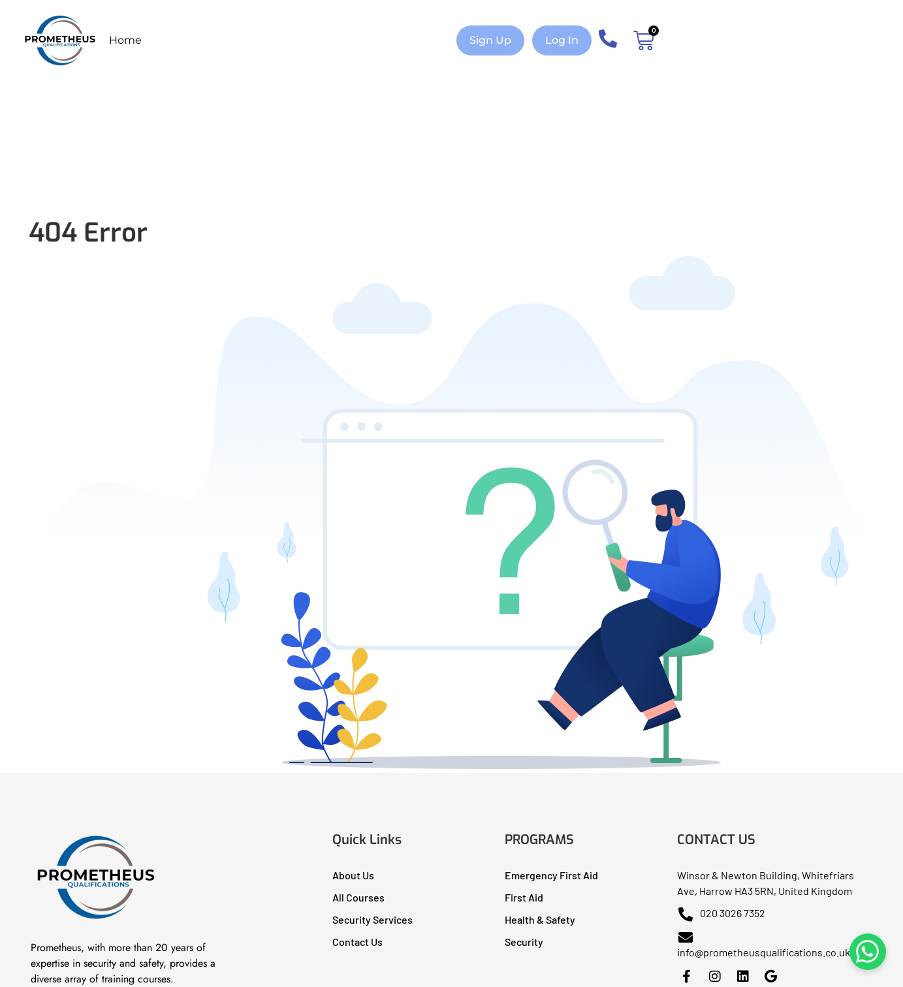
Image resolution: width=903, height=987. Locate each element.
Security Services (372, 919)
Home (125, 40)
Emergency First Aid (551, 875)
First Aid (524, 897)
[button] (490, 40)
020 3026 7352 (721, 913)
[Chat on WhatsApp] (863, 947)
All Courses (358, 897)
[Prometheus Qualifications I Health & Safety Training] (96, 919)
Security (524, 941)
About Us (353, 875)
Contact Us (357, 941)
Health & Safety (540, 919)
